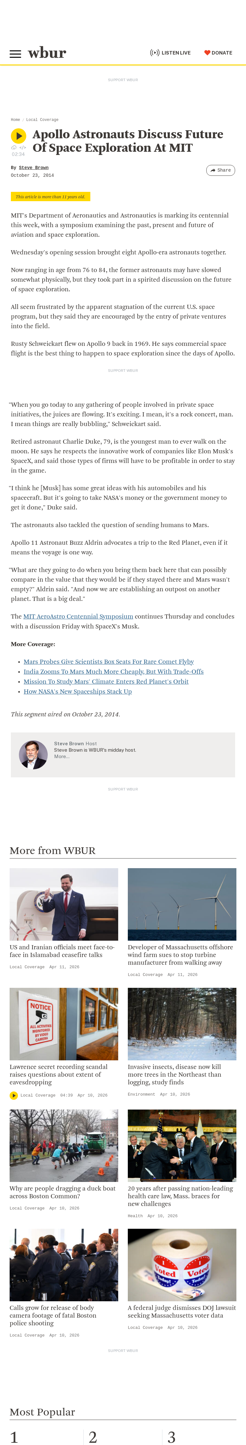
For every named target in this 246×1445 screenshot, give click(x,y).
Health (135, 1214)
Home (15, 120)
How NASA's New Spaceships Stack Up (78, 691)
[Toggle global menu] (15, 54)
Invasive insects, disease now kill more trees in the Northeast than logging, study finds (174, 1073)
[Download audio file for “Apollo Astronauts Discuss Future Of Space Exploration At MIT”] (13, 147)
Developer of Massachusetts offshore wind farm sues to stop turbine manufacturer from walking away (180, 954)
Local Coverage (42, 120)
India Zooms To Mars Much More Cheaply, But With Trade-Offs (114, 671)
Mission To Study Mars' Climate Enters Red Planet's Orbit (106, 681)
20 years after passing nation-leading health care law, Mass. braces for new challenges (180, 1195)
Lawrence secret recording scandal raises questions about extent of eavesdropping (59, 1073)
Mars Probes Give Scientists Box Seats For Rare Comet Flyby (109, 662)
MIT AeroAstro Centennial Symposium (78, 617)
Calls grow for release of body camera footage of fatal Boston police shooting (53, 1314)
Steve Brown (33, 167)
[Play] (14, 1094)
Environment (141, 1092)
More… (62, 754)
